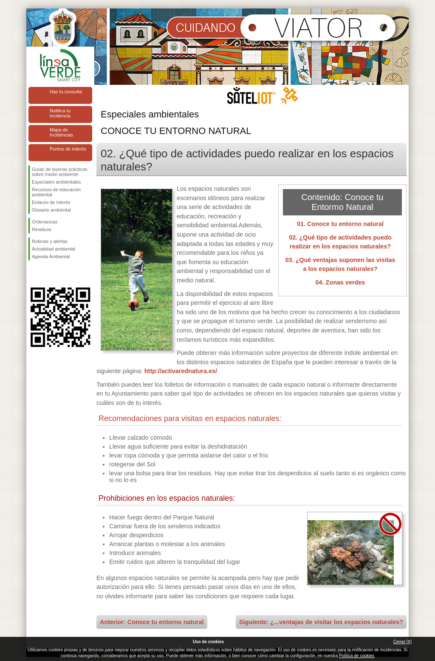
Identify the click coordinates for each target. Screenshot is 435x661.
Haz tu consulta (66, 91)
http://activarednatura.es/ (180, 371)
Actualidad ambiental (53, 248)
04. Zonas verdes (340, 282)
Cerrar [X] (402, 641)
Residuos (41, 229)
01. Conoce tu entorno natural (340, 223)
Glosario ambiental (51, 209)
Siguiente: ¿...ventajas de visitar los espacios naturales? (321, 622)
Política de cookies (356, 655)
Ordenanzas (44, 221)
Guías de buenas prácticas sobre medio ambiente (60, 172)
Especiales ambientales (56, 181)
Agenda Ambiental (51, 256)
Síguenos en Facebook (33, 274)
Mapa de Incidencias (61, 132)
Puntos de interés (68, 148)
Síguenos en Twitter (47, 274)
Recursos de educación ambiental (56, 192)
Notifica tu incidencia (60, 113)
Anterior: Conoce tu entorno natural (152, 622)
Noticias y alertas (50, 241)
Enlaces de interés (51, 202)
